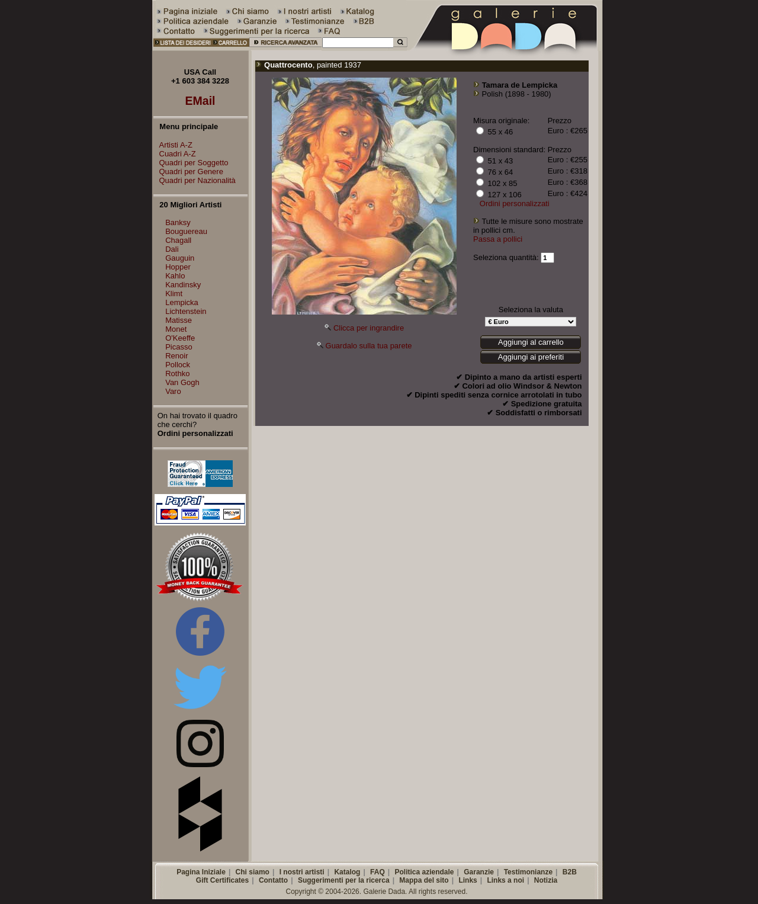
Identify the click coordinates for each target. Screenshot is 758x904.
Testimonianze (528, 872)
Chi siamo (252, 872)
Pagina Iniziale (201, 872)
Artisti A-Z (172, 144)
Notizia (545, 880)
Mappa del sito (423, 880)
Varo (173, 391)
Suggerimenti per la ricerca (344, 880)
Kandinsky (183, 284)
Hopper (178, 266)
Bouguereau (186, 231)
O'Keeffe (180, 338)
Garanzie (479, 872)
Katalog (347, 872)
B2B (570, 872)
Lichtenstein (185, 311)
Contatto (273, 880)
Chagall (178, 240)
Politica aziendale (424, 872)
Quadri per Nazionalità (194, 180)
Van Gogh (182, 382)
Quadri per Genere (188, 171)
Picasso (178, 346)
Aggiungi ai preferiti (531, 356)
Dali (171, 249)
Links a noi (505, 880)
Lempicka (181, 302)
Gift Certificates (222, 880)
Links (467, 880)
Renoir (176, 355)
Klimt (173, 293)
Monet (176, 329)
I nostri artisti (302, 872)
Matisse (178, 320)
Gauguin (179, 258)
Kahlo (175, 275)
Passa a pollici (497, 239)
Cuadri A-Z (174, 153)
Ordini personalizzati (515, 203)
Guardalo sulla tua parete (369, 345)
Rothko (177, 373)
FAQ (377, 872)
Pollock (177, 364)
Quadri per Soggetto (191, 162)
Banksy (178, 222)
